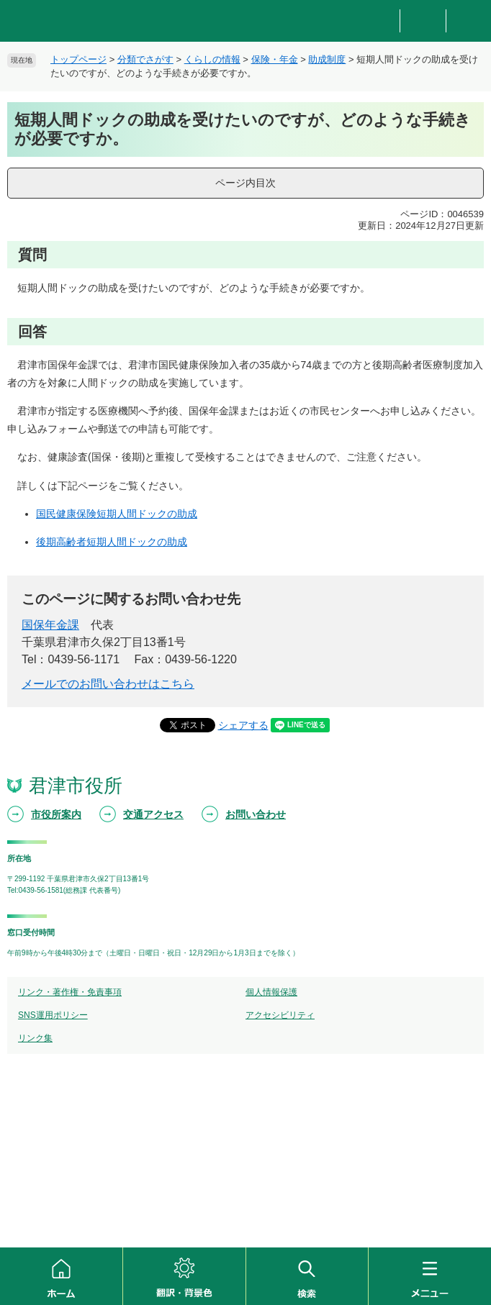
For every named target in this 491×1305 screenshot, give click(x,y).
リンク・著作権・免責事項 (70, 992)
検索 (307, 1276)
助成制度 (327, 59)
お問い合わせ (255, 814)
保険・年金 (274, 59)
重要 (423, 21)
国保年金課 (50, 625)
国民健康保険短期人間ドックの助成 (116, 513)
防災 (377, 21)
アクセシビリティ (280, 1015)
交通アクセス (153, 814)
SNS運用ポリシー (53, 1015)
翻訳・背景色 (184, 1276)
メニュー (430, 1276)
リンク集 (35, 1038)
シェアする (243, 725)
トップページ (78, 59)
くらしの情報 (212, 59)
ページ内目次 (245, 182)
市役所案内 (56, 814)
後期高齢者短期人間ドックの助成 (111, 541)
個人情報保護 (271, 992)
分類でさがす (145, 59)
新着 (469, 21)
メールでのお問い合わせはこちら (108, 684)
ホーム (61, 1276)
